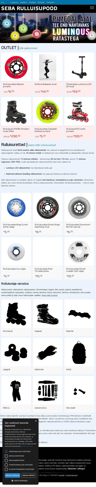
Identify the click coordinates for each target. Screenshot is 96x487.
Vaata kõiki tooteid (50, 295)
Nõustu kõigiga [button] (12, 475)
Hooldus (32, 2)
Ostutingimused (71, 475)
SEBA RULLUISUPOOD (29, 9)
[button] (20, 480)
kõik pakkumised (28, 48)
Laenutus (14, 2)
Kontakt (41, 2)
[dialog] (20, 451)
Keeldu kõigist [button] (29, 475)
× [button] (36, 421)
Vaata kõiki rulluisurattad (42, 145)
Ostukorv (50, 2)
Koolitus (23, 2)
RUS (2, 2)
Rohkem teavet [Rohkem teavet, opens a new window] (27, 446)
